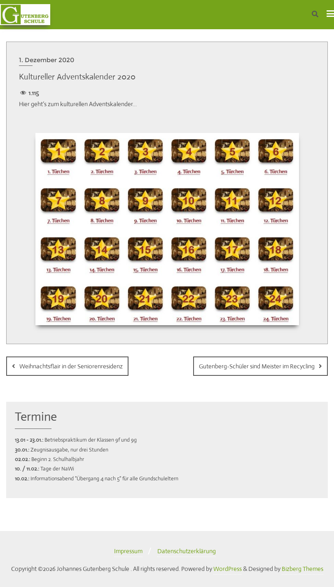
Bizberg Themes (302, 569)
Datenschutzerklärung (186, 551)
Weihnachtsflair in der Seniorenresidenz (71, 366)
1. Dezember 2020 (46, 60)
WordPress (227, 569)
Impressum (128, 551)
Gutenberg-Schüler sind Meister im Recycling (257, 366)
